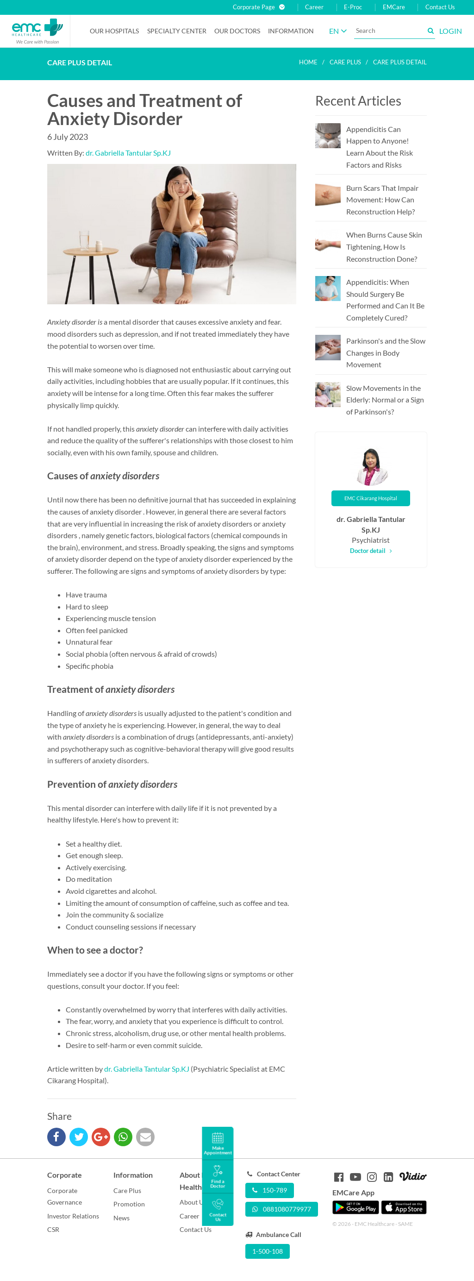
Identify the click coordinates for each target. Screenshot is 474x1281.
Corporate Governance (64, 1196)
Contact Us (440, 7)
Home (308, 62)
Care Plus (127, 1190)
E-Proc (353, 7)
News (121, 1218)
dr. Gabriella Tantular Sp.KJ (128, 152)
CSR (53, 1229)
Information (291, 31)
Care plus (345, 62)
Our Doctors (237, 31)
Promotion (129, 1204)
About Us (193, 1202)
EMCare (394, 7)
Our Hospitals (114, 31)
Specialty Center (176, 31)
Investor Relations (73, 1216)
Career (314, 7)
